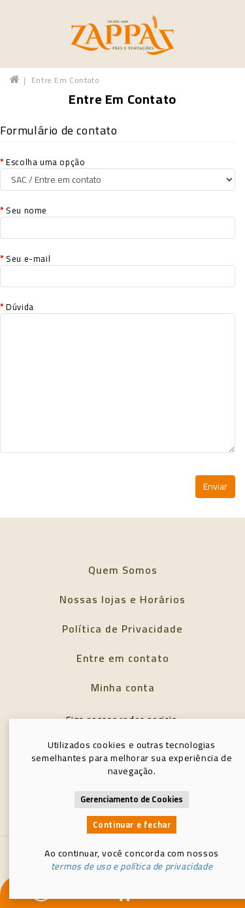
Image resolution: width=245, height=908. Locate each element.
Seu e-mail (117, 269)
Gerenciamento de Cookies (131, 799)
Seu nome (117, 221)
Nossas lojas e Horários (122, 599)
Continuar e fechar (132, 824)
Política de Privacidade (122, 628)
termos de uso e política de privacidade (131, 866)
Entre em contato (65, 79)
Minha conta (123, 687)
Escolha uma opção (117, 173)
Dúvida (117, 376)
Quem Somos (122, 570)
